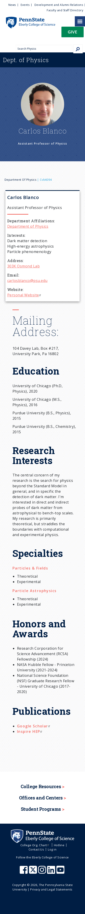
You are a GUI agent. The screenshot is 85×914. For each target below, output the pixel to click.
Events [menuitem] (25, 5)
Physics (26, 60)
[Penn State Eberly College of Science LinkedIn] (51, 872)
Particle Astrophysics (34, 590)
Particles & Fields (30, 568)
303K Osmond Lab (23, 266)
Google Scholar (34, 726)
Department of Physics (20, 180)
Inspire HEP (30, 731)
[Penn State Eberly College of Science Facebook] (24, 872)
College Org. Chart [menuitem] (35, 845)
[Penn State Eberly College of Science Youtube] (60, 872)
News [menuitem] (12, 5)
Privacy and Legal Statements (51, 889)
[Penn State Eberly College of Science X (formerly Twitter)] (33, 872)
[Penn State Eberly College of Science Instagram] (42, 872)
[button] (72, 33)
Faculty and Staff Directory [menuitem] (65, 10)
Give (72, 32)
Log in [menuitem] (52, 849)
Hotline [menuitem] (59, 845)
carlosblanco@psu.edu (27, 280)
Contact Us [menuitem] (36, 849)
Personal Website (24, 295)
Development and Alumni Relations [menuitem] (58, 5)
